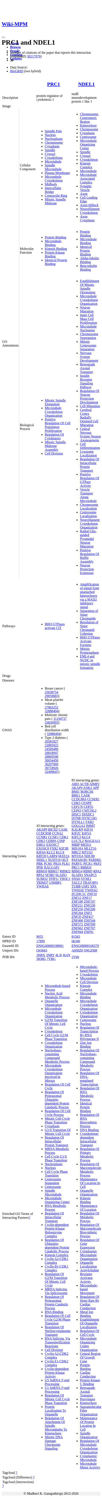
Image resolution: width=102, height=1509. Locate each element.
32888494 (51, 711)
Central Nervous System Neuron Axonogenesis (90, 434)
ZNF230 (89, 905)
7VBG (51, 959)
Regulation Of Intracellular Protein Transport (89, 464)
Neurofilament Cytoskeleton (89, 210)
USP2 (85, 886)
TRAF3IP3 (90, 882)
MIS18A (77, 848)
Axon (83, 193)
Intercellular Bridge (53, 190)
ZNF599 (89, 924)
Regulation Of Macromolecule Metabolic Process (90, 1169)
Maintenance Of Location (88, 1207)
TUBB (76, 886)
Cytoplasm (52, 146)
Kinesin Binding (56, 248)
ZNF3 (88, 913)
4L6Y (66, 955)
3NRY (50, 955)
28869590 (51, 756)
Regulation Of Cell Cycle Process (57, 1113)
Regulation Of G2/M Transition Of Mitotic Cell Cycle (56, 1279)
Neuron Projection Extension (87, 569)
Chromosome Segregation (89, 336)
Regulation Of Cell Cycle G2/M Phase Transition (57, 1319)
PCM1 (48, 863)
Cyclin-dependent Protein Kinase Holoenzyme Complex (57, 1230)
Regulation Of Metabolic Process (89, 1217)
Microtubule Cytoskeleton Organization (53, 411)
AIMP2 (94, 784)
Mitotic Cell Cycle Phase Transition (57, 1120)
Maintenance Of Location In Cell (90, 1183)
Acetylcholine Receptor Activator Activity (89, 1275)
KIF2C (76, 833)
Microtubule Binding (53, 243)
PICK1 (88, 863)
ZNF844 (77, 932)
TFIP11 (54, 879)
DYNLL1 (78, 822)
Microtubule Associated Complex (88, 178)
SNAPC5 (90, 875)
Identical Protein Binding (86, 250)
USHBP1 (55, 882)
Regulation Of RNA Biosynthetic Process (89, 1120)
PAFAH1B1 (79, 860)
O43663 (41, 950)
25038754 (51, 692)
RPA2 (40, 875)
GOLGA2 (78, 825)
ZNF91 (89, 932)
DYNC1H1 (89, 818)
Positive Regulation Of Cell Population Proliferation (57, 425)
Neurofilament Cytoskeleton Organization (89, 523)
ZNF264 (77, 913)
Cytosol (50, 154)
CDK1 (64, 837)
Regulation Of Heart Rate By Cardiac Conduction (89, 1302)
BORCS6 (87, 791)
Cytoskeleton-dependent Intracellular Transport (89, 1139)
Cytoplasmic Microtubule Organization (88, 1255)
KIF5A (86, 833)
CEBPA (51, 841)
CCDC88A (79, 799)
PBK (39, 863)
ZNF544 (89, 920)
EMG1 (41, 844)
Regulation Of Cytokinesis (54, 436)
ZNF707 (89, 928)
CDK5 (76, 803)
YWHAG (91, 890)
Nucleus (50, 135)
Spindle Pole (53, 131)
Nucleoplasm (53, 139)
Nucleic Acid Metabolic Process (57, 995)
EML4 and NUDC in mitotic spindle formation (90, 662)
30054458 (51, 760)
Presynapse (87, 1399)
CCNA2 (57, 833)
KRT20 (41, 856)
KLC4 (60, 852)
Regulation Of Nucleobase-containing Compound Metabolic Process (89, 1059)
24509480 (51, 749)
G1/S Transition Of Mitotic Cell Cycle (58, 1131)
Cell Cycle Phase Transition (56, 1173)
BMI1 (75, 791)
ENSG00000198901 (50, 946)
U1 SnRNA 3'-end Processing (57, 1389)
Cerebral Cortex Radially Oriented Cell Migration (89, 417)
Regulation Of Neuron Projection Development (89, 396)
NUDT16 (54, 860)
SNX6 (76, 879)
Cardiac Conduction (88, 1374)
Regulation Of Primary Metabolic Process (89, 1154)
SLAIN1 (61, 875)
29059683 (51, 696)
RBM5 (88, 871)
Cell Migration (90, 406)
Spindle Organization (88, 1435)
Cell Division (54, 453)
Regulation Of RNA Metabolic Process (89, 1093)
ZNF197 (89, 901)
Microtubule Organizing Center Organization (88, 1344)
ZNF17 (87, 898)
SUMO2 (42, 879)
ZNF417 (88, 917)
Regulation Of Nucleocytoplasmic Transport (58, 1330)
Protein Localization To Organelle (55, 1410)
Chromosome (54, 142)
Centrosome (88, 137)
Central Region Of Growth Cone (90, 1357)
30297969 (51, 764)
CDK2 (40, 841)
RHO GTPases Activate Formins (90, 641)
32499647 (51, 772)
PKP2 (97, 863)
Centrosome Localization (88, 514)
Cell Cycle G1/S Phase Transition (56, 1158)
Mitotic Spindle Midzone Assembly (55, 445)
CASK (63, 829)
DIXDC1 (88, 814)
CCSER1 (93, 799)
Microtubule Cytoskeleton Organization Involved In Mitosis (53, 1073)
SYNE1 (86, 879)
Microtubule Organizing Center (88, 144)
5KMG (41, 959)
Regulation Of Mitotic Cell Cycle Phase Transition (57, 1399)
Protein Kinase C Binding (90, 1382)
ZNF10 (92, 894)
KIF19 (88, 829)
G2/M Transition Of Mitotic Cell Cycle (56, 1023)
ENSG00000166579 (85, 946)
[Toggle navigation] (3, 37)
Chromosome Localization (89, 506)
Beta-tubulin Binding (88, 267)
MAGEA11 (92, 841)
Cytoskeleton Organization (53, 1044)
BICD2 (53, 829)
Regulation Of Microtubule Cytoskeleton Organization (89, 1446)
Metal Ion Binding (86, 1314)
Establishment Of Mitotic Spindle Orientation (89, 286)
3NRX (40, 955)
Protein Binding (55, 237)
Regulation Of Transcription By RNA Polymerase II (89, 1033)
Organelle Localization (88, 1264)
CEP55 (88, 807)
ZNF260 (89, 909)
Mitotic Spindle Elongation (55, 402)
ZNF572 (77, 924)
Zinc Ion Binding (85, 1044)
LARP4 (52, 856)
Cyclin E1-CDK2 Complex (56, 1363)
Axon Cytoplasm (87, 218)
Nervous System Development (89, 356)
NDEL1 (86, 84)
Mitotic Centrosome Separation (88, 345)
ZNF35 (76, 917)
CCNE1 (53, 837)
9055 (39, 936)
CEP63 (76, 810)
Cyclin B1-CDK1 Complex (56, 1268)
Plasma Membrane (57, 173)
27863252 (51, 707)
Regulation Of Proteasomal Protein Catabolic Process (56, 1302)
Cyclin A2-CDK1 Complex (56, 1260)
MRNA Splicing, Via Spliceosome (56, 1291)
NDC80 (89, 856)
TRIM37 (42, 882)
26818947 (51, 753)
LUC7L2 (78, 841)
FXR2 (54, 848)
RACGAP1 (52, 867)
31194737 (60, 718)
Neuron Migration (86, 309)
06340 (76, 941)
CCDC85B (43, 833)
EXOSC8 (42, 848)
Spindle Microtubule (53, 167)
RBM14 (77, 871)
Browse (15, 47)
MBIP (76, 844)
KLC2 (50, 852)
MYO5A (77, 856)
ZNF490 (77, 920)
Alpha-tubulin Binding (89, 260)
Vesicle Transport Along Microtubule (88, 495)
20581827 (51, 741)
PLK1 (66, 863)
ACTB (84, 784)
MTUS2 (87, 852)
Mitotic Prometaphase (89, 650)
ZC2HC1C (79, 894)
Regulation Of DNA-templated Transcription (89, 1078)
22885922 (51, 745)
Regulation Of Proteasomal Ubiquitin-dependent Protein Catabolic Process (57, 1099)
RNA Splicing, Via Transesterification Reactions (57, 1342)
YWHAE (42, 886)
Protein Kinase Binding (55, 254)
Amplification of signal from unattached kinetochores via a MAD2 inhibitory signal (89, 595)
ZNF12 (76, 898)
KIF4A (41, 852)
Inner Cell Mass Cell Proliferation (88, 318)
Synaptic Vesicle (86, 188)
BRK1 (76, 795)
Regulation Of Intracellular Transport (54, 1217)
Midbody (51, 184)
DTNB (76, 818)
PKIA (57, 863)
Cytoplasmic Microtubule (88, 1458)
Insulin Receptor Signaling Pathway (86, 381)
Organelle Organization (53, 1003)
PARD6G (95, 860)
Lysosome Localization (88, 453)
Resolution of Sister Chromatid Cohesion (89, 627)
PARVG (77, 863)
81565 (76, 936)
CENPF (86, 803)
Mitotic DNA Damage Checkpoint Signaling (54, 1442)
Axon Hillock (89, 205)
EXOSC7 (52, 844)
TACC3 (77, 882)
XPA (93, 886)
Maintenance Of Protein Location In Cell (88, 1423)
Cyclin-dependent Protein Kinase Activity (57, 1372)
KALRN (77, 829)
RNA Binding (54, 1312)
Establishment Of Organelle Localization (89, 1323)
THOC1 (65, 879)
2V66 (75, 957)
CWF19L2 (89, 810)
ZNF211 (77, 905)
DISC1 (76, 814)
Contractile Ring (56, 195)
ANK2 (87, 788)
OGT (64, 860)
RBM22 (65, 871)
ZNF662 (77, 928)
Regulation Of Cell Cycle (89, 1332)
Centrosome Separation (53, 1181)
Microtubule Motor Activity (90, 1465)
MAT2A (63, 856)
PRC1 (53, 84)
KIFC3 (76, 837)
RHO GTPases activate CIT (55, 626)
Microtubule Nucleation (88, 328)
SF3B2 (49, 875)
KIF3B (63, 848)
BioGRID (16, 71)
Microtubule (53, 161)
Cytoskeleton (53, 157)
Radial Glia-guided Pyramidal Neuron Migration (88, 538)
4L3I (58, 955)
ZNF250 (77, 909)
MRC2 (76, 852)
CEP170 (77, 807)
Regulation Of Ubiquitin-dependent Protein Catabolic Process (57, 1245)
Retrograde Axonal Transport (87, 368)
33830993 (51, 722)
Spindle (50, 150)
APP (96, 788)
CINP (61, 841)
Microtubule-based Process (89, 968)
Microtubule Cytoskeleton (53, 178)
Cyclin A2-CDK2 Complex (56, 1355)
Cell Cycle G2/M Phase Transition (56, 1037)
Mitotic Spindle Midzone (55, 201)
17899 (40, 941)
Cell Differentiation (90, 446)
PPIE (39, 867)
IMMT (90, 825)
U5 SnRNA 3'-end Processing (57, 1382)
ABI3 (75, 784)
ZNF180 (77, 901)
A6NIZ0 (77, 950)
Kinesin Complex (86, 165)
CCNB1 (41, 837)
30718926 (51, 768)
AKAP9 (41, 829)
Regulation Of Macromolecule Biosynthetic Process (90, 1230)
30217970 (33, 56)
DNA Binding (89, 1130)
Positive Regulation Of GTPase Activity (89, 480)
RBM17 (53, 871)
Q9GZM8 (90, 950)
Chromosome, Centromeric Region (89, 117)
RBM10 (41, 871)
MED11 (86, 844)
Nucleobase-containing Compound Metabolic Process (57, 1055)
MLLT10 (90, 848)
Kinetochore (88, 125)
